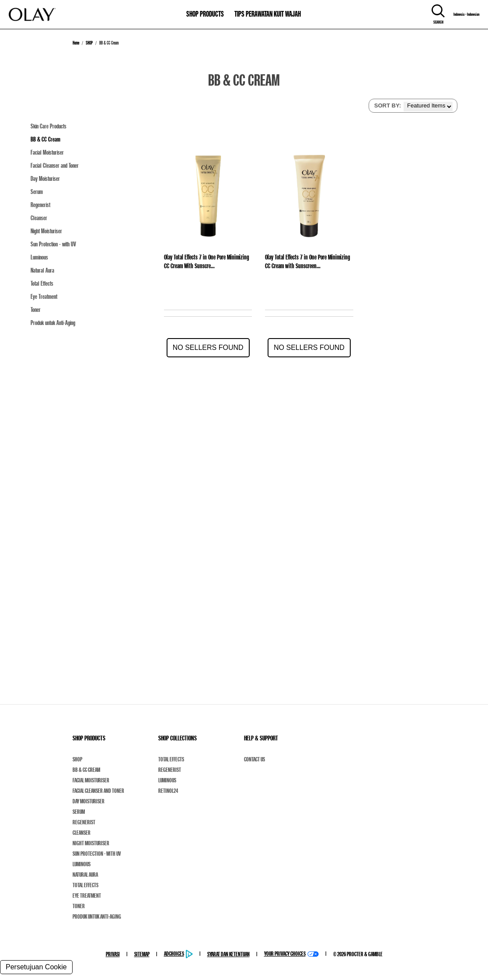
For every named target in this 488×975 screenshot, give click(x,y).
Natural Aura (85, 874)
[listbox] (428, 106)
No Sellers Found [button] (208, 347)
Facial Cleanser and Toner (98, 791)
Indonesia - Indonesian (466, 14)
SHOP (89, 43)
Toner (79, 906)
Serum (79, 812)
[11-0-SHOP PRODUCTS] (205, 10)
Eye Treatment (87, 895)
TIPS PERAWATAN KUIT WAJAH (267, 13)
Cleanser (82, 833)
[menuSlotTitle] (205, 10)
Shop (77, 759)
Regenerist (84, 822)
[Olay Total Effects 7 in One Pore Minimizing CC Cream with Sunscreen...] (309, 196)
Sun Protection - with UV (97, 853)
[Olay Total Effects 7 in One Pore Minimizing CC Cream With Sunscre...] (208, 196)
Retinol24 (168, 791)
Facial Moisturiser (91, 780)
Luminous (82, 864)
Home (76, 43)
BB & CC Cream (86, 770)
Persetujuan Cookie (36, 967)
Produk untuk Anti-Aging (97, 916)
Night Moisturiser (91, 843)
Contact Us (254, 759)
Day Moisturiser (89, 801)
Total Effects (85, 885)
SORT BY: (387, 105)
